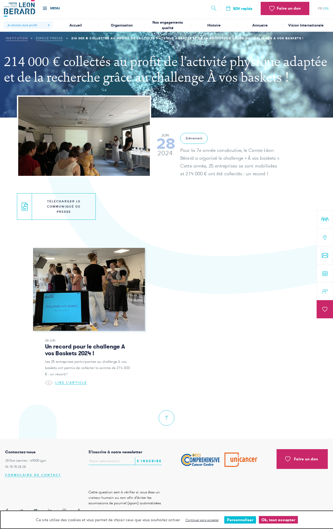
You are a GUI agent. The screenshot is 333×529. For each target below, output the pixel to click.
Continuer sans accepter (202, 520)
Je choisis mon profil (22, 25)
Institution (17, 38)
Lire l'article (66, 387)
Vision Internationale (306, 25)
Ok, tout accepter (278, 519)
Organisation (122, 25)
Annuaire (260, 25)
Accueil (75, 25)
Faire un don (301, 459)
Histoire (214, 25)
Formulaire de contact (33, 475)
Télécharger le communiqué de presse (51, 206)
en (326, 8)
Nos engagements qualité (167, 25)
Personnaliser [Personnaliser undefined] (240, 519)
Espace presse (49, 38)
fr (320, 8)
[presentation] (118, 476)
